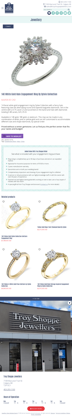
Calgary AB (57, 4)
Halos (18, 141)
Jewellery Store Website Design (10, 413)
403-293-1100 (9, 389)
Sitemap (53, 413)
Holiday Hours (36, 409)
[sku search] (55, 9)
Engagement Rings (10, 141)
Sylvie (22, 141)
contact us (44, 184)
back (8, 26)
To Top (36, 299)
